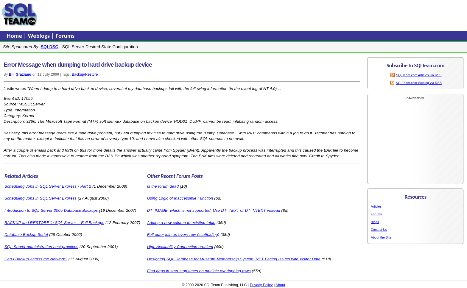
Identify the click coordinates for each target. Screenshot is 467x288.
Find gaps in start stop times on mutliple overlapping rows (199, 271)
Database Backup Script (26, 234)
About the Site (381, 237)
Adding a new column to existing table (181, 222)
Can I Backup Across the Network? (35, 259)
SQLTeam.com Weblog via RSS (419, 83)
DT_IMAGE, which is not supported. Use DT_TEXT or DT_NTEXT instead (213, 210)
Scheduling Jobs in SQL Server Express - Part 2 (47, 186)
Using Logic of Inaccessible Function (180, 198)
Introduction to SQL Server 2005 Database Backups (51, 210)
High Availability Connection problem (180, 247)
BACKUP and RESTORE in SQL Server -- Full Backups (54, 222)
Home (15, 35)
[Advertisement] (152, 14)
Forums (65, 35)
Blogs (375, 222)
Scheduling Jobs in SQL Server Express (40, 198)
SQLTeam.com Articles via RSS (419, 75)
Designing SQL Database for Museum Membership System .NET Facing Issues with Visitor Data (233, 259)
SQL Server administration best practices (41, 247)
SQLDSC (49, 46)
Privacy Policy (261, 285)
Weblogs (40, 35)
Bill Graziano (20, 74)
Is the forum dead (163, 186)
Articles (376, 206)
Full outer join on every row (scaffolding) (183, 234)
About (280, 285)
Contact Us (379, 229)
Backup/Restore (85, 74)
